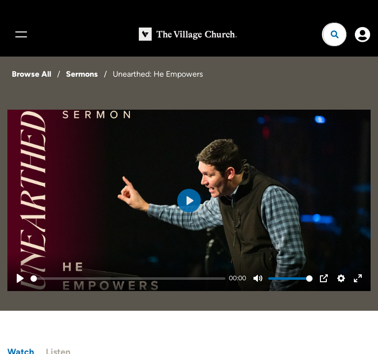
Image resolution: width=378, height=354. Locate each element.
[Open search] (334, 34)
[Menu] (19, 34)
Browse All (31, 74)
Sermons (82, 74)
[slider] (128, 278)
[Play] (20, 278)
